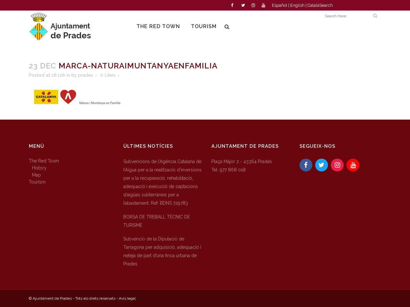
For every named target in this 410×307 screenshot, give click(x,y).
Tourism (37, 182)
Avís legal (127, 298)
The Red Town (44, 160)
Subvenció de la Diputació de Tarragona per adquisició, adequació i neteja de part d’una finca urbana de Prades (162, 251)
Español (279, 5)
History (39, 167)
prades (85, 75)
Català (313, 5)
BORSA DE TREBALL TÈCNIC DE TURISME (156, 221)
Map (36, 174)
